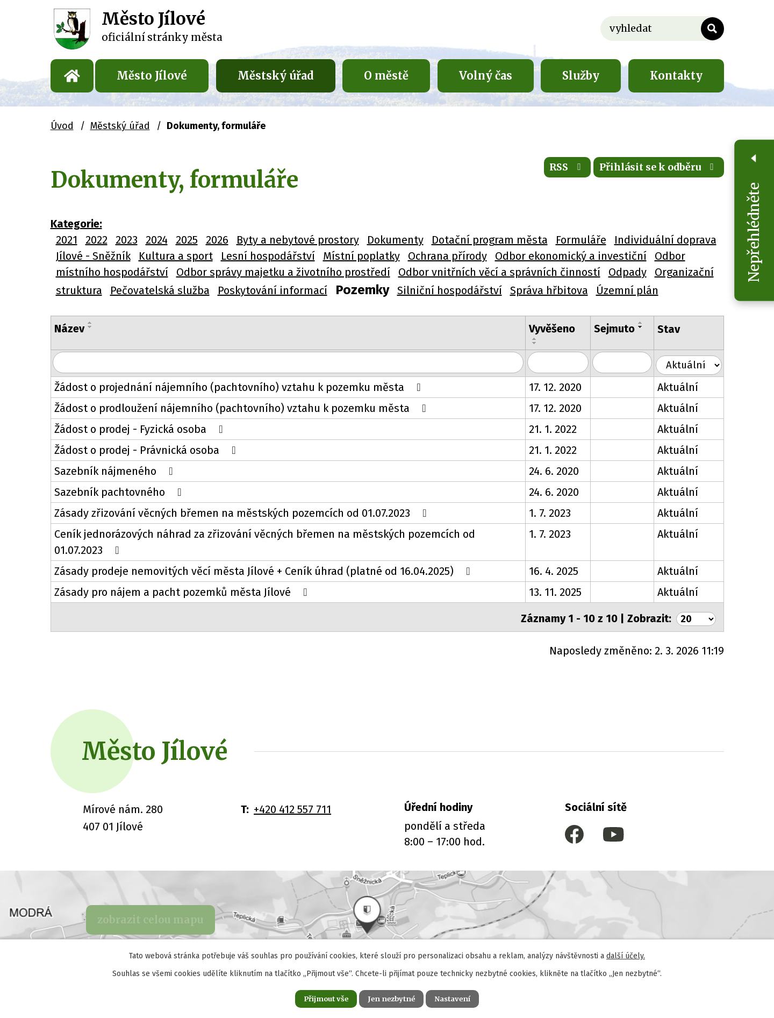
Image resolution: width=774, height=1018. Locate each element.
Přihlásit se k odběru (650, 172)
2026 (217, 239)
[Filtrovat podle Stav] (692, 362)
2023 (127, 239)
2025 (187, 239)
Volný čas (485, 75)
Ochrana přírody (447, 256)
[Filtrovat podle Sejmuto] (632, 363)
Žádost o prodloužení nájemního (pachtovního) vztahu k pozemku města (242, 407)
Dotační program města (490, 239)
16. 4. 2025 (564, 570)
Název (69, 328)
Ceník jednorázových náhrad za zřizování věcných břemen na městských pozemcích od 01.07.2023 (290, 541)
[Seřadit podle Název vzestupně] (90, 323)
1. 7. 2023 (561, 512)
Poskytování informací (272, 290)
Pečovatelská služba (160, 290)
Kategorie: (76, 223)
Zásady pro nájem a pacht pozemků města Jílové (183, 591)
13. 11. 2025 (566, 591)
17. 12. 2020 (566, 386)
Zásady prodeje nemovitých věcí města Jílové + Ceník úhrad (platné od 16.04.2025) (264, 570)
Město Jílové (152, 75)
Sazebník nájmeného (116, 470)
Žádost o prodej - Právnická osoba (147, 449)
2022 (96, 239)
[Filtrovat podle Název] (294, 363)
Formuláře (581, 239)
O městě (386, 75)
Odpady (627, 272)
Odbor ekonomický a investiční (571, 256)
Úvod (72, 75)
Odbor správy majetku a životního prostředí (283, 272)
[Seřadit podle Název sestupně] (90, 327)
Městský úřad (276, 75)
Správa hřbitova (549, 290)
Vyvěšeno (563, 328)
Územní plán (627, 290)
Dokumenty (395, 239)
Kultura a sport (176, 256)
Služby (580, 75)
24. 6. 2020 (565, 470)
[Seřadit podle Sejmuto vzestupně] (611, 339)
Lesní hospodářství (268, 256)
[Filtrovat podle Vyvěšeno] (569, 363)
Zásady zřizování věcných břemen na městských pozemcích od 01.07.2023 (243, 512)
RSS (545, 172)
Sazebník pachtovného (120, 491)
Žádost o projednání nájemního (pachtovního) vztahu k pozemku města (240, 386)
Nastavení (462, 997)
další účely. (625, 953)
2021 (66, 239)
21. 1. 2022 (563, 428)
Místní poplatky (361, 256)
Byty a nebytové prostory (297, 239)
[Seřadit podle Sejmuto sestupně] (611, 343)
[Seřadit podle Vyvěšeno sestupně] (545, 343)
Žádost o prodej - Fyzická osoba (141, 428)
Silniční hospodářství (449, 290)
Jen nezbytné (392, 997)
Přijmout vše (316, 997)
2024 (157, 239)
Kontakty (676, 75)
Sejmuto (625, 328)
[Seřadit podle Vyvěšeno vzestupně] (545, 339)
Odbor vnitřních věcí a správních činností (499, 272)
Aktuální (685, 386)
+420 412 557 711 (292, 806)
